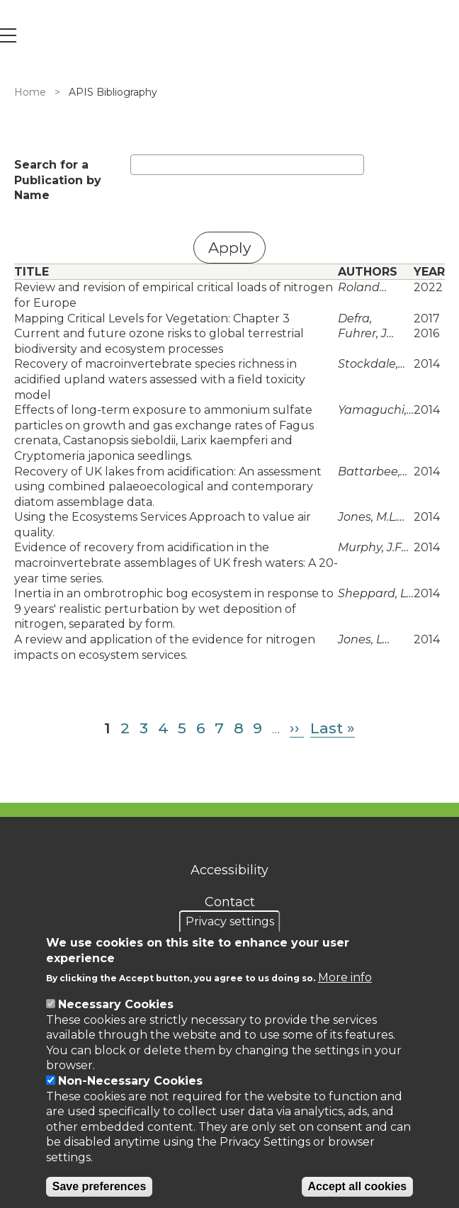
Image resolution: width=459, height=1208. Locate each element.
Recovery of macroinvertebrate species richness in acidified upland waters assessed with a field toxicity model (159, 379)
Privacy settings (230, 921)
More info (345, 977)
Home (30, 92)
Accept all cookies (357, 1186)
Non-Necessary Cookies (130, 1081)
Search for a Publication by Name (57, 180)
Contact (230, 902)
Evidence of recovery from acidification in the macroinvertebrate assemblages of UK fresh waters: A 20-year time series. (176, 563)
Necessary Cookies (116, 1004)
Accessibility (229, 870)
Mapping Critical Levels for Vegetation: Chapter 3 (152, 318)
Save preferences (99, 1186)
